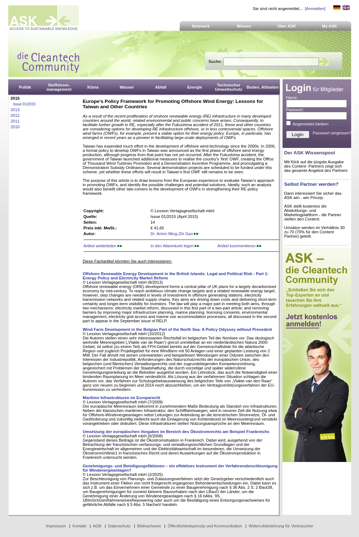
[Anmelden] (315, 8)
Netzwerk (201, 26)
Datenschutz (119, 526)
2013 (15, 110)
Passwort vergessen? (332, 133)
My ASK (329, 26)
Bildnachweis (149, 526)
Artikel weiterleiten (103, 246)
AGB (97, 526)
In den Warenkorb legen (174, 246)
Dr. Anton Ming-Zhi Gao (174, 234)
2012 (15, 115)
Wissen (244, 26)
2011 (15, 121)
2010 (15, 127)
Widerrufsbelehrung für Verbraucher (281, 526)
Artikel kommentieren (239, 246)
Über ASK (286, 26)
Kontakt (79, 526)
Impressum (56, 526)
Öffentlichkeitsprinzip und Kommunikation (205, 526)
